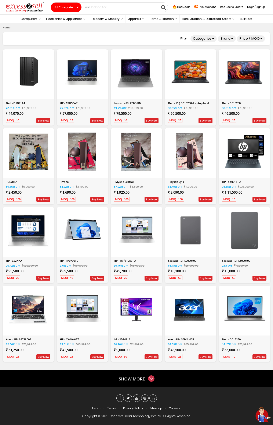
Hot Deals (181, 7)
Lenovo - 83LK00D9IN (127, 103)
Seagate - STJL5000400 (236, 261)
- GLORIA (11, 182)
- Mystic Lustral (124, 182)
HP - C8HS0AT (68, 103)
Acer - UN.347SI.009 (18, 339)
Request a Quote (231, 7)
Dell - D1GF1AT (15, 103)
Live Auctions (205, 7)
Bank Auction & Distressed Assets (208, 19)
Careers (174, 408)
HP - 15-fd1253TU (125, 261)
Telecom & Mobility (107, 19)
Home (7, 27)
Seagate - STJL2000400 (182, 261)
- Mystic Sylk (176, 182)
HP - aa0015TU (231, 182)
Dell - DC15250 (231, 103)
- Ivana (64, 182)
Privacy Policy (133, 408)
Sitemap (156, 408)
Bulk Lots (246, 19)
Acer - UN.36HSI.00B (181, 339)
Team (96, 408)
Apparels (136, 19)
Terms (112, 408)
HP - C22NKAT (15, 261)
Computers (30, 19)
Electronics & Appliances (65, 19)
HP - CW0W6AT (69, 339)
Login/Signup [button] (256, 7)
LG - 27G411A (122, 339)
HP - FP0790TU (69, 261)
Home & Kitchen (163, 19)
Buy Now (43, 120)
